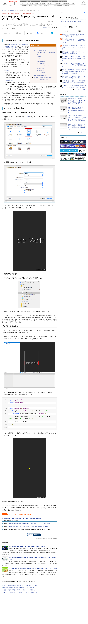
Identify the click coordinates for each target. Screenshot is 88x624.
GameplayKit (9, 80)
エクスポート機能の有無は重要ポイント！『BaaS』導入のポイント (20, 585)
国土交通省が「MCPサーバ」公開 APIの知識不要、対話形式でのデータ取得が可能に (73, 58)
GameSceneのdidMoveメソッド (43, 61)
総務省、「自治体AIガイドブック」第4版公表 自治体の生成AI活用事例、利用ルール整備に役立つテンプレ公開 (74, 71)
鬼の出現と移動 (40, 68)
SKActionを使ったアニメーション (44, 65)
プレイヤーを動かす (41, 63)
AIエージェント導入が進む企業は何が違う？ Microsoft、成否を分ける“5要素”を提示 (74, 65)
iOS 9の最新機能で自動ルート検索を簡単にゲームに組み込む (28, 546)
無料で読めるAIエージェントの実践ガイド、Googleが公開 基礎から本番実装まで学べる (73, 40)
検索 (84, 12)
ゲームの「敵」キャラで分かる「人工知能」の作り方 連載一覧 (21, 518)
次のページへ (37, 534)
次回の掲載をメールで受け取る (11, 520)
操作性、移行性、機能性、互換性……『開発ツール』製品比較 (19, 590)
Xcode (27, 116)
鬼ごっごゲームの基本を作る (40, 50)
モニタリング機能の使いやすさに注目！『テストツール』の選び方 (20, 592)
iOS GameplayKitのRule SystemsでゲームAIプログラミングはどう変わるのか (29, 523)
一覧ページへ (83, 132)
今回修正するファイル (41, 56)
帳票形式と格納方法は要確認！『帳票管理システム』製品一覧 (19, 587)
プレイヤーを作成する (41, 58)
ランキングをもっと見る (80, 89)
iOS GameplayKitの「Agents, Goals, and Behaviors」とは (45, 47)
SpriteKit (8, 70)
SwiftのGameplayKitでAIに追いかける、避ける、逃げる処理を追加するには (29, 526)
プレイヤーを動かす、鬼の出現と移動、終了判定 (19, 514)
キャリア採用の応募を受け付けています (71, 21)
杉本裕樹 (45, 27)
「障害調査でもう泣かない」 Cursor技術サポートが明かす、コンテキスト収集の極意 (73, 47)
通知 (20, 33)
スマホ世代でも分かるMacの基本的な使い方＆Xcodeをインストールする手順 (33, 568)
